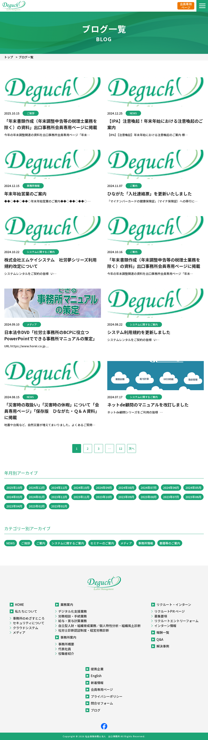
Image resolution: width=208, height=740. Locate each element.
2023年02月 (37, 506)
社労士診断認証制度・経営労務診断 (83, 630)
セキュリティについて (28, 623)
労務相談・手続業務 (72, 616)
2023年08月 (149, 497)
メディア (32, 324)
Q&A (159, 639)
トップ (8, 57)
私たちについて (26, 611)
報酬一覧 (162, 632)
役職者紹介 (66, 653)
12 (120, 448)
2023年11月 (81, 497)
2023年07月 (171, 497)
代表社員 (64, 649)
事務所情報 (33, 185)
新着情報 (97, 682)
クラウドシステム (25, 628)
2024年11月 (59, 487)
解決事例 (162, 646)
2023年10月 (104, 497)
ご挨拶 (30, 113)
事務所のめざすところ (29, 618)
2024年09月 (104, 487)
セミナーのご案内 (102, 543)
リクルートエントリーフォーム (176, 621)
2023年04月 (14, 506)
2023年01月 (59, 506)
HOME (19, 604)
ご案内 (133, 185)
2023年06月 (193, 497)
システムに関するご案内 (41, 251)
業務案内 (66, 604)
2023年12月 (59, 497)
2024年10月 (81, 487)
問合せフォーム (102, 703)
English (96, 675)
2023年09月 (126, 497)
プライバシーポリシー (106, 696)
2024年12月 (37, 487)
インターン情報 (165, 625)
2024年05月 (193, 487)
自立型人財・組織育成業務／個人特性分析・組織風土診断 (99, 625)
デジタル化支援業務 (72, 611)
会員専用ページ (186, 6)
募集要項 (160, 616)
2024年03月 (14, 497)
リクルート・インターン (173, 604)
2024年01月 (37, 497)
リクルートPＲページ (169, 611)
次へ (132, 448)
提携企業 (97, 669)
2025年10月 (14, 487)
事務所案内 (68, 637)
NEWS (133, 113)
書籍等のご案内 (169, 543)
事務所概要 (66, 644)
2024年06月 (171, 487)
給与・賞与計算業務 (72, 621)
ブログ (95, 710)
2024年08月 (126, 487)
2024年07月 (149, 487)
